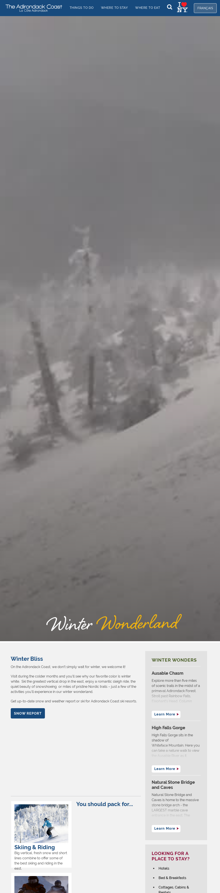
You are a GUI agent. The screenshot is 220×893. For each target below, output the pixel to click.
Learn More (164, 714)
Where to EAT (147, 7)
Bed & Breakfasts (172, 878)
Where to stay (114, 7)
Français (205, 8)
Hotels (164, 868)
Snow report (28, 713)
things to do (82, 7)
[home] (32, 8)
